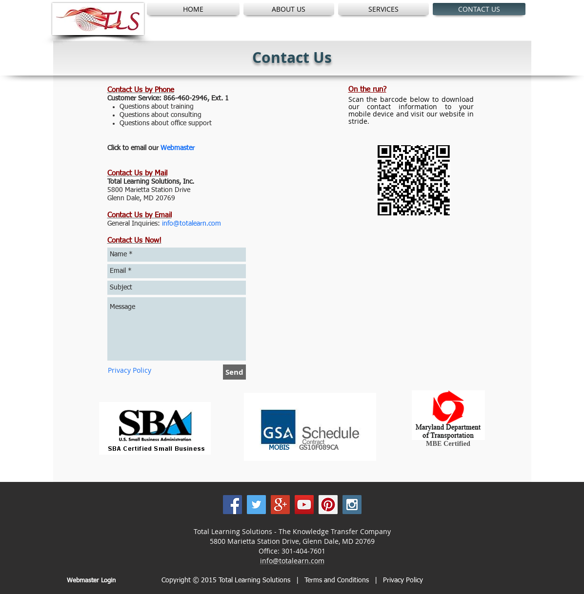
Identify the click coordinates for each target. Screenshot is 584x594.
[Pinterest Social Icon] (328, 504)
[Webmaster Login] (91, 581)
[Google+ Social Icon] (280, 504)
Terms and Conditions (337, 580)
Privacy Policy (403, 580)
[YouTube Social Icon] (304, 504)
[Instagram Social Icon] (352, 504)
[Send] (234, 372)
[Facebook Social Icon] (232, 504)
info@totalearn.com (292, 560)
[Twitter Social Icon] (256, 504)
